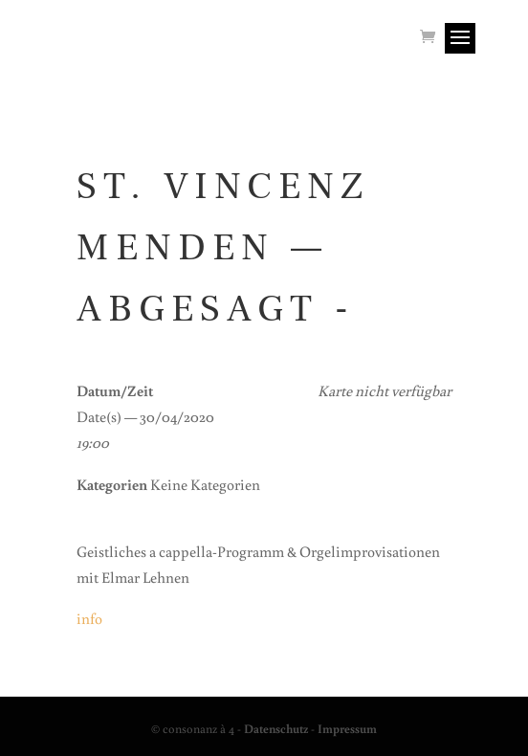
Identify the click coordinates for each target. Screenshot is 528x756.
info (89, 618)
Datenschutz (276, 729)
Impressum (347, 729)
